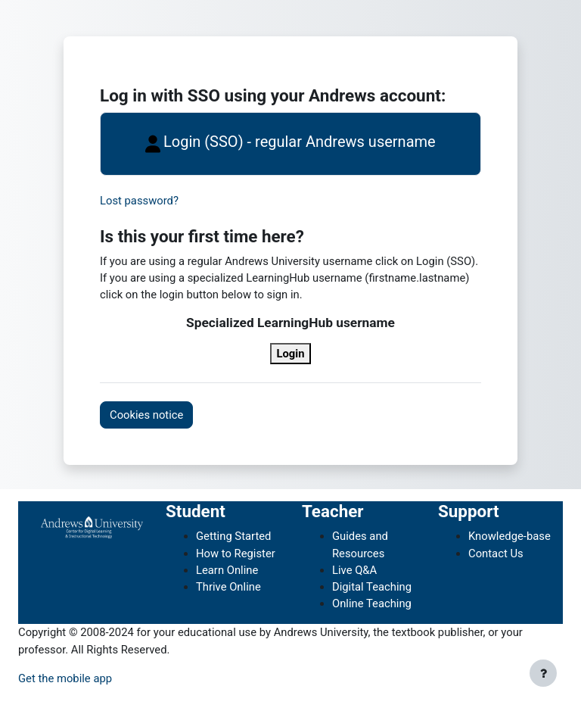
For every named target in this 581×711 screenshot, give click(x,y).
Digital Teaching (372, 587)
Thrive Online (228, 587)
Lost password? (139, 200)
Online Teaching (372, 603)
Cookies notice (146, 415)
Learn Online (227, 570)
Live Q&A (354, 570)
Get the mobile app (65, 678)
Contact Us (496, 553)
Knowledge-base (509, 536)
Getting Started (233, 536)
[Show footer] (543, 673)
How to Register (235, 553)
